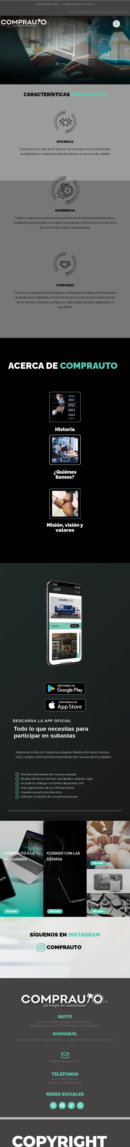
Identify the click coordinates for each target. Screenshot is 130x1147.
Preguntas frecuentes (107, 12)
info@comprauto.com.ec (78, 4)
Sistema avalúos (76, 12)
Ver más (11, 911)
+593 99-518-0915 (47, 4)
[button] (90, 22)
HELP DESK (122, 12)
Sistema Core (90, 12)
